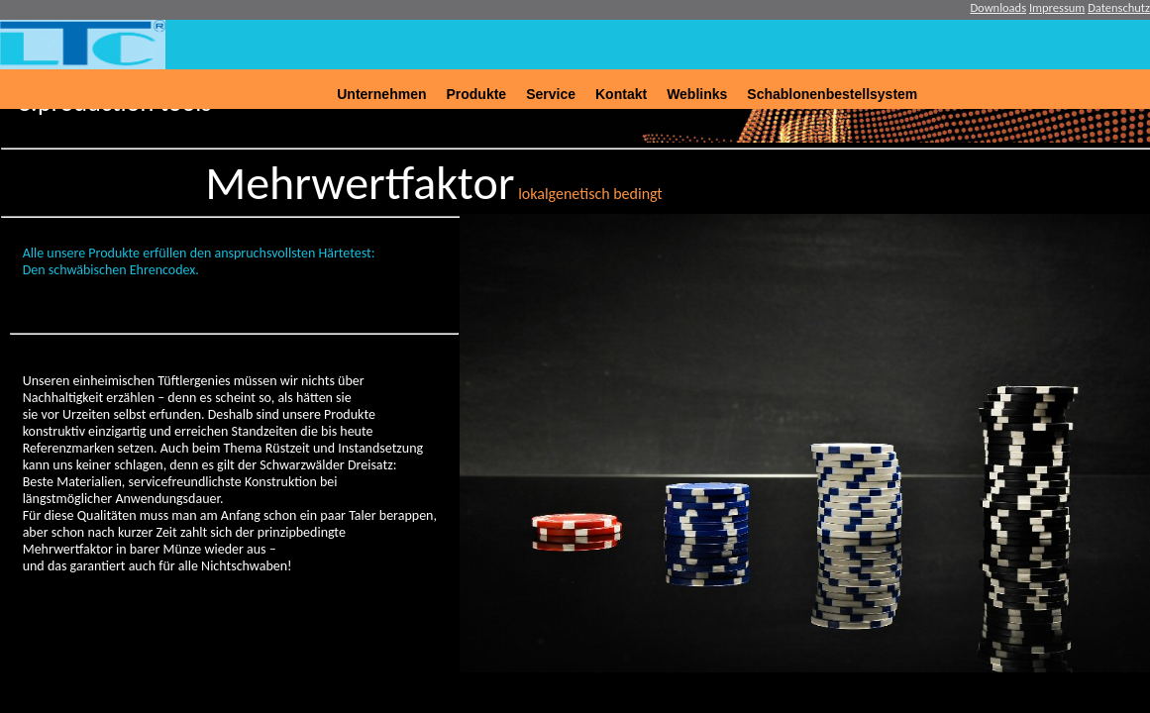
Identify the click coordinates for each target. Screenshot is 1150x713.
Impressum (1057, 7)
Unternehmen (381, 94)
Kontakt (621, 94)
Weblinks (697, 94)
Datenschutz (1119, 7)
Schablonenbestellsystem (832, 94)
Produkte (476, 94)
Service (550, 94)
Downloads (998, 7)
